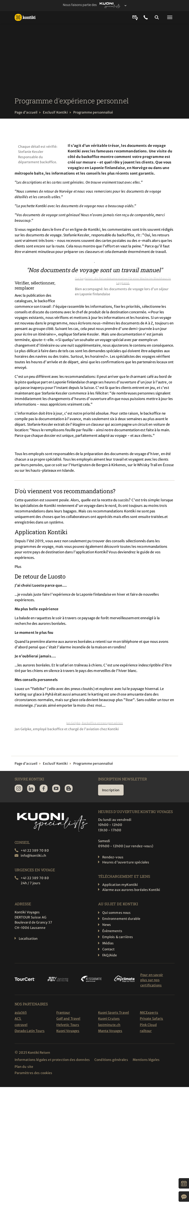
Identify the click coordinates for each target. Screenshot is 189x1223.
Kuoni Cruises (109, 1019)
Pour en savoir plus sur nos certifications (151, 980)
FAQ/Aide (109, 955)
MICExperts (149, 1012)
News (106, 925)
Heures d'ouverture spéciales (125, 862)
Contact (108, 949)
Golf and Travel (68, 1019)
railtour (146, 1031)
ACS (18, 1019)
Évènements (112, 931)
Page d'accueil (26, 112)
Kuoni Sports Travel (113, 1012)
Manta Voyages (110, 1031)
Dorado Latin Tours (30, 1031)
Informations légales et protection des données (52, 1060)
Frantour (63, 1012)
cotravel (21, 1025)
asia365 (21, 1012)
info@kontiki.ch (33, 855)
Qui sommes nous (116, 913)
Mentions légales (146, 1060)
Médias (108, 943)
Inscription (111, 790)
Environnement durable (121, 919)
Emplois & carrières (117, 937)
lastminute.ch (109, 1025)
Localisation (28, 939)
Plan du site (24, 1067)
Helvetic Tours (67, 1025)
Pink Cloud (148, 1025)
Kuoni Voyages (68, 1031)
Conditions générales (111, 1060)
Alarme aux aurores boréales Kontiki (131, 890)
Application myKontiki (120, 885)
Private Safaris (151, 1019)
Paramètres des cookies (33, 1073)
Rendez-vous (113, 857)
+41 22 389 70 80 (35, 850)
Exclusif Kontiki (55, 112)
